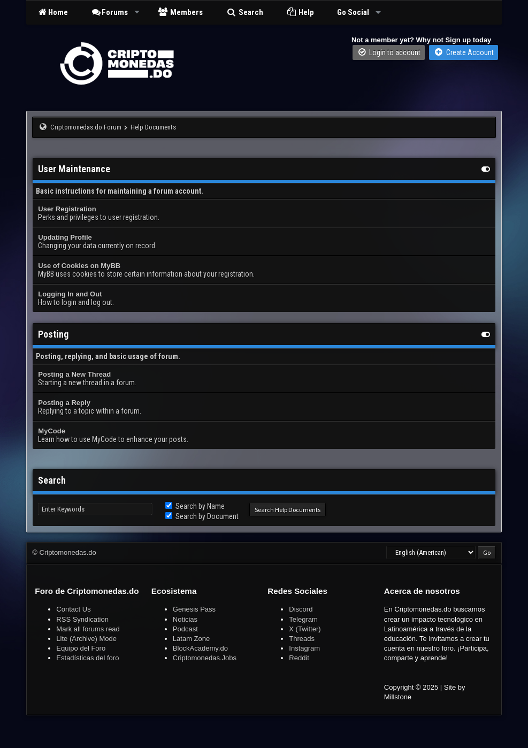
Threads (302, 639)
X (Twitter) (304, 629)
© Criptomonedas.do (64, 552)
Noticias (185, 619)
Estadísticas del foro (87, 658)
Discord (300, 609)
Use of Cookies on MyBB (79, 266)
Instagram (304, 648)
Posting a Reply (64, 403)
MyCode (51, 431)
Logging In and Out (70, 294)
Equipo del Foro (80, 648)
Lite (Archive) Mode (86, 639)
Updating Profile (64, 237)
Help (300, 12)
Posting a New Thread (74, 374)
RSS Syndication (82, 619)
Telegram (303, 619)
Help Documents (153, 127)
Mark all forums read (87, 629)
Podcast (185, 629)
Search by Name (195, 506)
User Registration (67, 209)
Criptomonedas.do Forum (85, 127)
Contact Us (73, 609)
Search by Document (202, 516)
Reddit (299, 658)
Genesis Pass (194, 609)
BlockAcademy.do (200, 648)
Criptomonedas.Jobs (204, 658)
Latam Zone (191, 639)
